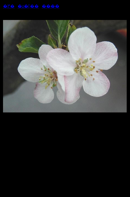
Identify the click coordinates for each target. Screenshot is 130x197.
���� (50, 6)
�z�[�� (28, 6)
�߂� (9, 6)
